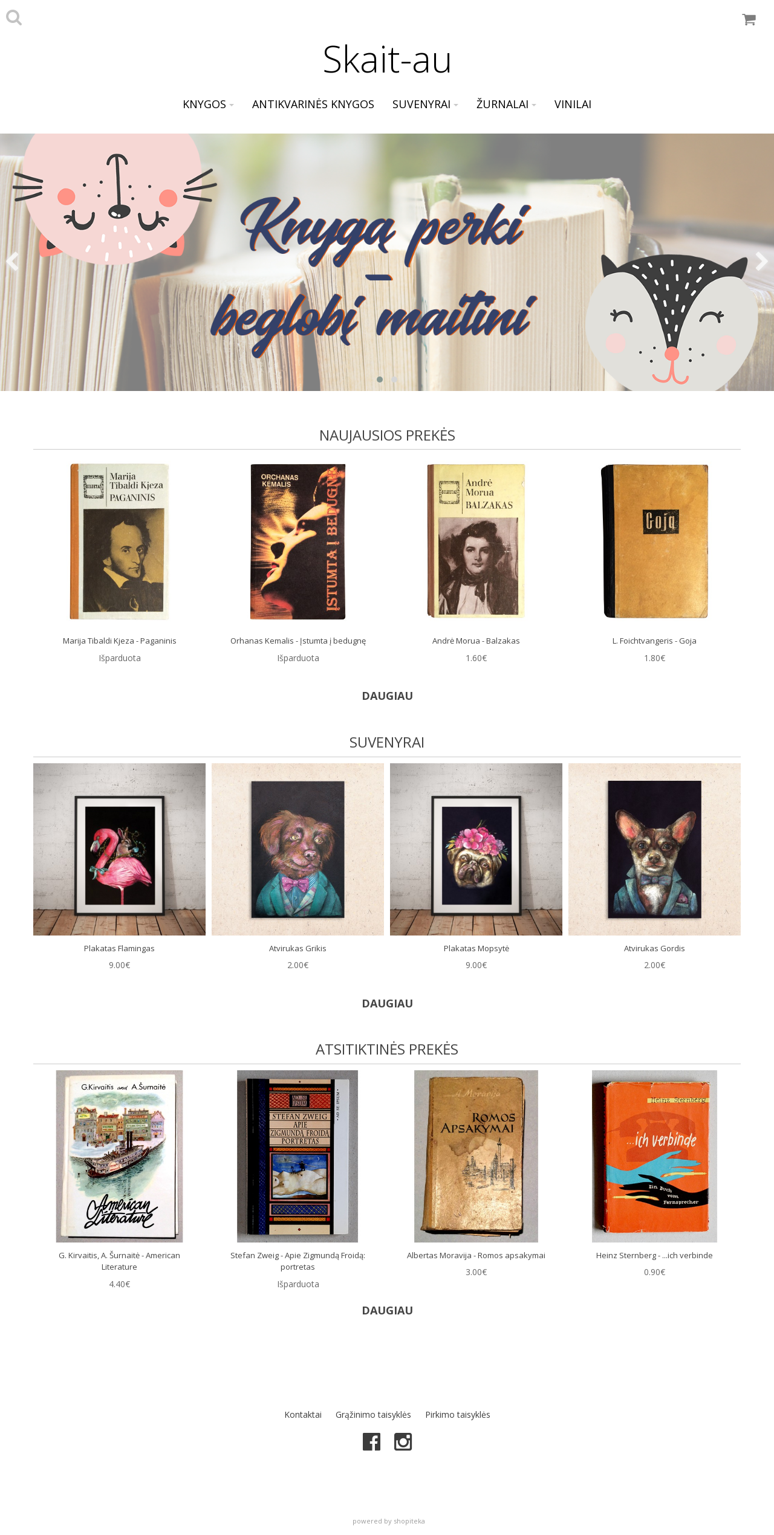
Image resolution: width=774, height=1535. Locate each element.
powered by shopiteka (389, 1520)
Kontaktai (303, 1414)
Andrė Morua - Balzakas (476, 640)
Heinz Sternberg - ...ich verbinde (654, 1255)
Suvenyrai (425, 104)
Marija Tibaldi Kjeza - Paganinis (120, 640)
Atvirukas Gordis (654, 948)
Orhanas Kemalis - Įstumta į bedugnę (298, 640)
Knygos (208, 104)
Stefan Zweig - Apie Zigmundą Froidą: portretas (297, 1261)
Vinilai (572, 104)
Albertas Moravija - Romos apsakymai (476, 1255)
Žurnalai (506, 104)
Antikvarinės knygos (313, 104)
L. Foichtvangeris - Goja (655, 640)
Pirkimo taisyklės (457, 1414)
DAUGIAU (387, 695)
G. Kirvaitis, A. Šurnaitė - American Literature (119, 1261)
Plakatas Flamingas (119, 948)
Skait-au (387, 58)
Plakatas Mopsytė (476, 948)
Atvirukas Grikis (298, 948)
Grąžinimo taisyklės (373, 1414)
